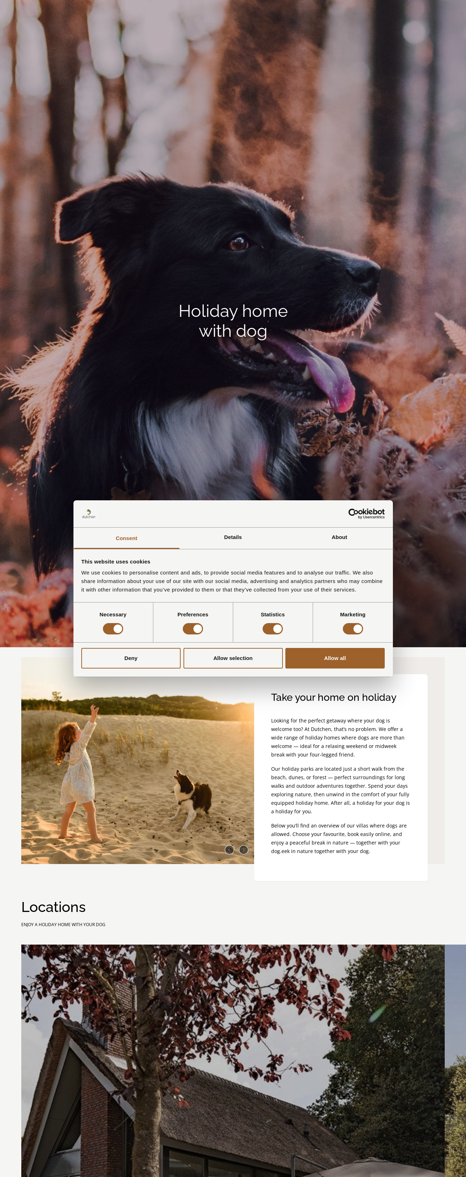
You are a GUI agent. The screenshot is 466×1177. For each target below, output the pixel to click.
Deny (130, 658)
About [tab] (339, 537)
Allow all (335, 658)
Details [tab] (233, 537)
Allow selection (233, 658)
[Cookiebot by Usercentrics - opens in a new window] (354, 513)
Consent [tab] (126, 538)
